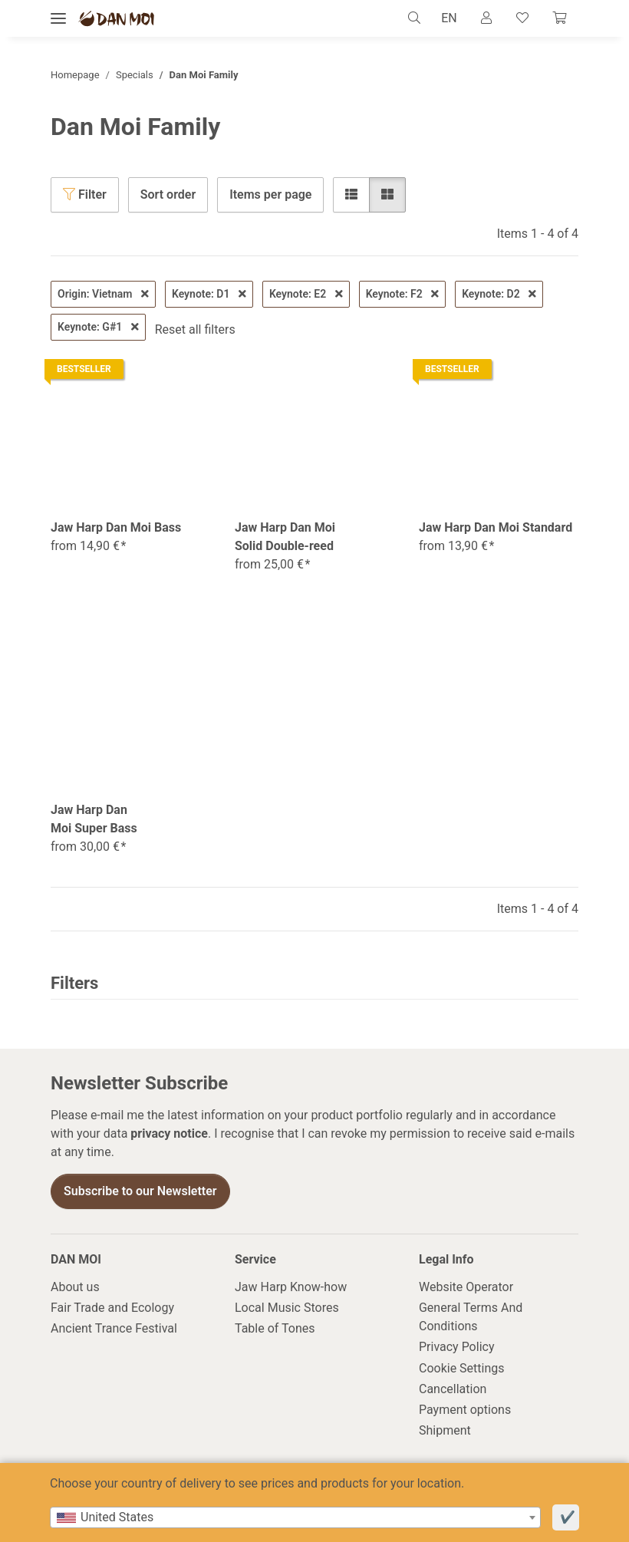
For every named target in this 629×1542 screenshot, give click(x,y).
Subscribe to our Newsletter (140, 1191)
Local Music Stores (287, 1307)
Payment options (465, 1409)
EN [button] (448, 18)
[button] (417, 18)
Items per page (270, 194)
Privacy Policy (457, 1347)
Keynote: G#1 (98, 327)
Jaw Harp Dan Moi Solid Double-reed (285, 536)
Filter (85, 194)
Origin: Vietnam (103, 294)
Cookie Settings (462, 1368)
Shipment (445, 1430)
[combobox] (295, 1517)
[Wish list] (521, 18)
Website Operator (466, 1287)
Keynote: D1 (209, 294)
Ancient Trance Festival (114, 1329)
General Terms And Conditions (470, 1316)
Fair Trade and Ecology (112, 1307)
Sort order (168, 194)
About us (75, 1287)
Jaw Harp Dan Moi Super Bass (94, 818)
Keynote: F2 (403, 294)
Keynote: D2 (499, 294)
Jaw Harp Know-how (291, 1287)
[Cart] (559, 18)
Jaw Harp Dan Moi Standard (495, 527)
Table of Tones (275, 1329)
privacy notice (169, 1133)
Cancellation (452, 1389)
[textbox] (295, 1517)
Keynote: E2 (306, 294)
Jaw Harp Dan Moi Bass (116, 527)
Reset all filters (195, 329)
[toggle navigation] (58, 18)
